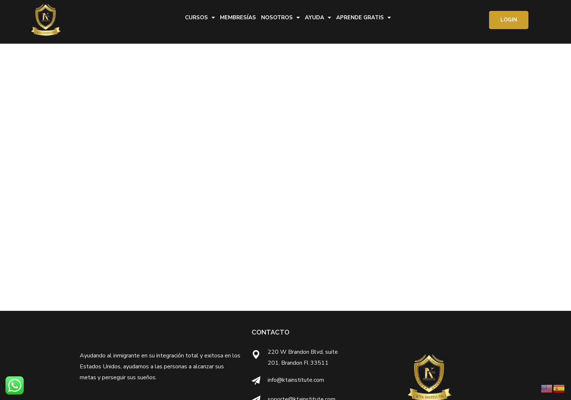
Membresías (238, 17)
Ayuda (318, 17)
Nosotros (280, 17)
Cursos (200, 17)
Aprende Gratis (363, 17)
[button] (508, 20)
